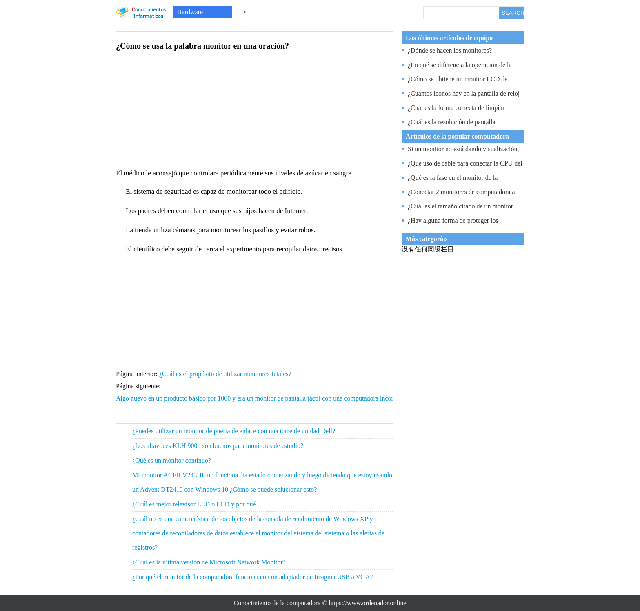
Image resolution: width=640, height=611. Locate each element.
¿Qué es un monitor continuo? (171, 460)
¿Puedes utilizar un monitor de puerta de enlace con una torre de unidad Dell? (233, 430)
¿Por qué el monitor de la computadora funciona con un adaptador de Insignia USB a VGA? (252, 576)
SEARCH (513, 13)
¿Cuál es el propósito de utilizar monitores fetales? (226, 373)
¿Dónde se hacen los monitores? (450, 50)
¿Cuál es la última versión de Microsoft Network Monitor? (209, 562)
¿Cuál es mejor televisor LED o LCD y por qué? (195, 504)
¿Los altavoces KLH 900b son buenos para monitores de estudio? (217, 445)
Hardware (190, 12)
